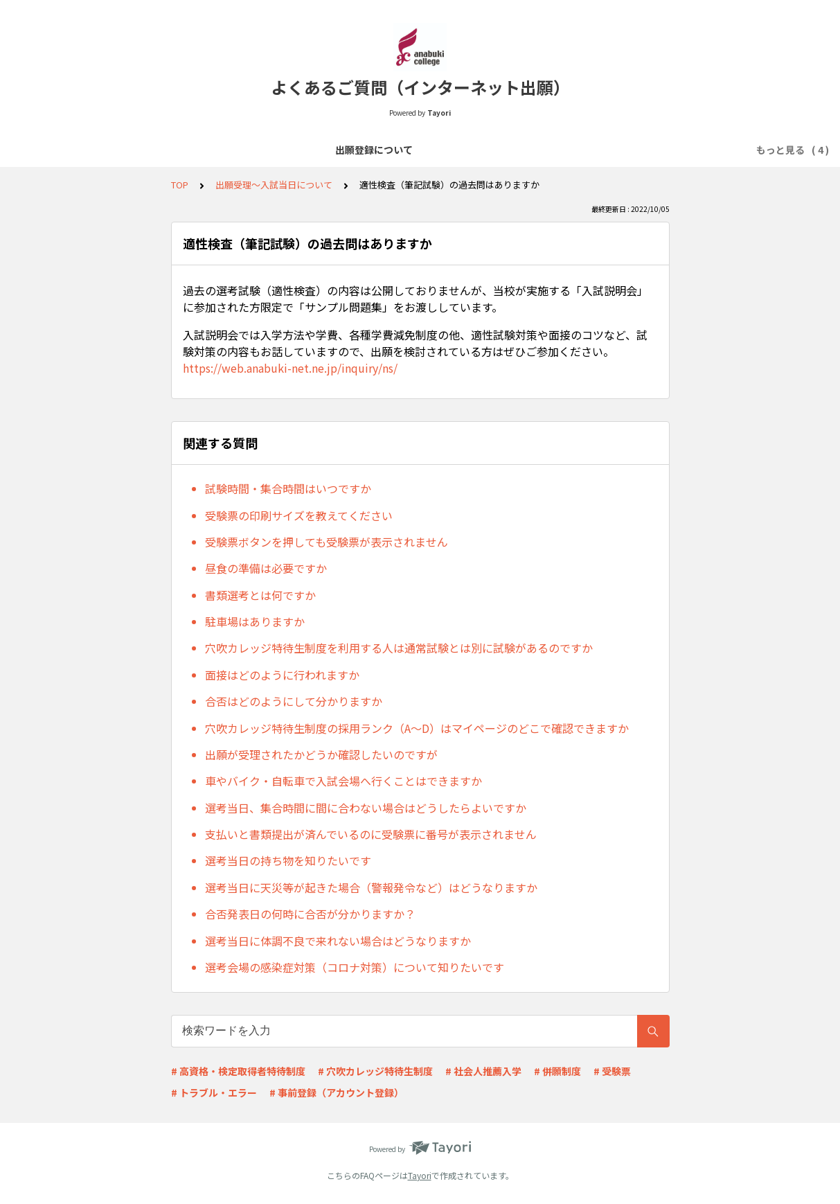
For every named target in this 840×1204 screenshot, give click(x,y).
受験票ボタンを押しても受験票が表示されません (326, 541)
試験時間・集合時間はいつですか (288, 488)
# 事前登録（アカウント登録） (336, 1092)
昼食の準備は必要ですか (266, 568)
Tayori (419, 1175)
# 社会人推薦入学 (483, 1071)
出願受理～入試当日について (546, 150)
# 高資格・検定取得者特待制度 (238, 1071)
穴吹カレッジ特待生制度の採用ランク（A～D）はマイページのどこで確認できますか (417, 728)
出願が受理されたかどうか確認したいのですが (321, 754)
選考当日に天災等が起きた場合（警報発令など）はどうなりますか (371, 887)
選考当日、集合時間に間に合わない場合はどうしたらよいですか (365, 807)
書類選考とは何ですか (260, 595)
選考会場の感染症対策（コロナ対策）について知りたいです (354, 967)
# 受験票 (612, 1071)
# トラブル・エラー (214, 1092)
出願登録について (202, 150)
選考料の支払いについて (313, 150)
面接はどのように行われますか (282, 674)
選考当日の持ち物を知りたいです (288, 860)
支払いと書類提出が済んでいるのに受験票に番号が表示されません (371, 834)
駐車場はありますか (255, 621)
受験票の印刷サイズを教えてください (299, 515)
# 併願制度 (557, 1071)
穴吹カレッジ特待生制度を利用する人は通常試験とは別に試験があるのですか (399, 647)
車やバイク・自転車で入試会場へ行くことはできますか (343, 780)
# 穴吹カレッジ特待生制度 (375, 1071)
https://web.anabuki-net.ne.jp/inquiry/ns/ (290, 368)
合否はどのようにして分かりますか (293, 701)
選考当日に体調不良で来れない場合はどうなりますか (338, 940)
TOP (179, 184)
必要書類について (425, 150)
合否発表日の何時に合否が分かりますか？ (310, 913)
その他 (643, 150)
